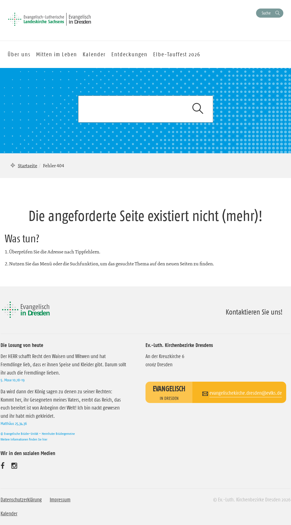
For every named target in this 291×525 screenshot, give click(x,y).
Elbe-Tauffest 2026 (176, 54)
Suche (266, 13)
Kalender (9, 513)
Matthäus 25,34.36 (14, 423)
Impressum (60, 500)
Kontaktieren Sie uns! (254, 312)
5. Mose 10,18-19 (12, 380)
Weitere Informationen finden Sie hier (24, 439)
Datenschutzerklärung (21, 500)
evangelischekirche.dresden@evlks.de (245, 393)
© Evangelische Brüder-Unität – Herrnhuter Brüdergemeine (38, 433)
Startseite (27, 165)
